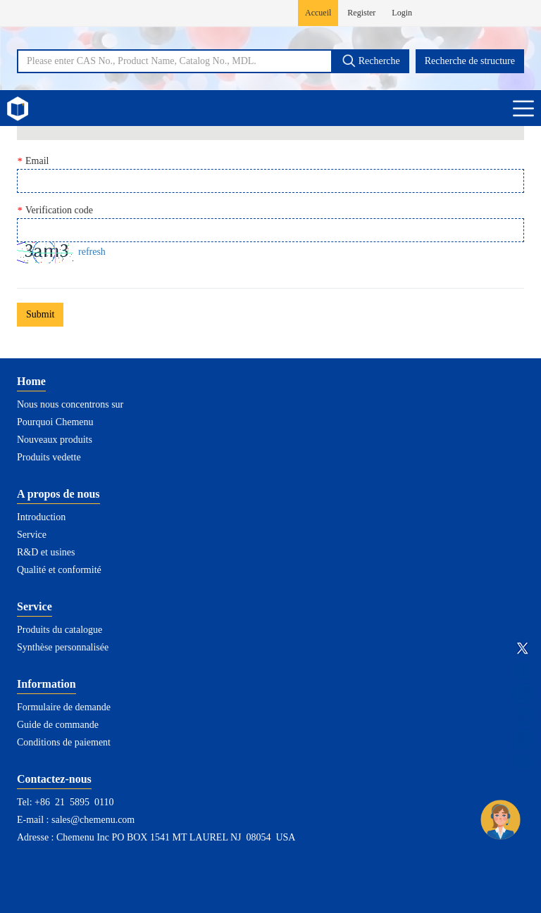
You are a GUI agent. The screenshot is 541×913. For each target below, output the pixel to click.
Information (46, 684)
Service (31, 534)
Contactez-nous (54, 779)
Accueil (318, 13)
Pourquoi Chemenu (55, 422)
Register (361, 13)
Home (31, 381)
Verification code (55, 210)
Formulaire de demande (64, 707)
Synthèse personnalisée (62, 647)
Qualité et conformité (59, 570)
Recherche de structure (470, 61)
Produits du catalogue (59, 629)
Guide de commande (58, 724)
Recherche (371, 60)
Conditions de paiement (64, 742)
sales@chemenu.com (93, 819)
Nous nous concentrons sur (70, 404)
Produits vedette (49, 457)
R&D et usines (46, 552)
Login (402, 13)
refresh (92, 251)
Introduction (41, 517)
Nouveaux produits (54, 439)
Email (33, 161)
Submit (40, 314)
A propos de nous (58, 494)
